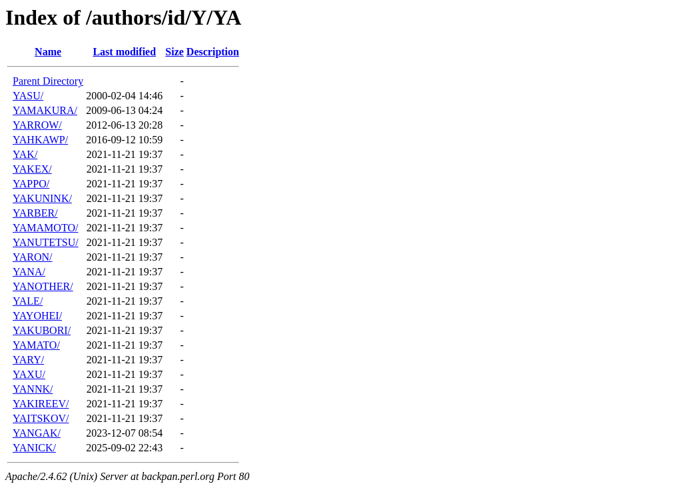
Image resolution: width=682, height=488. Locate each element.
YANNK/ (33, 389)
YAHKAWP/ (40, 139)
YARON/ (33, 257)
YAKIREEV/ (41, 403)
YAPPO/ (31, 183)
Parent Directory (48, 81)
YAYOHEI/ (37, 315)
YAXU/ (29, 374)
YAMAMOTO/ (45, 227)
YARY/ (28, 359)
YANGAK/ (37, 433)
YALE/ (28, 301)
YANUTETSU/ (46, 242)
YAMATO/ (36, 345)
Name (48, 51)
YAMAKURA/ (45, 110)
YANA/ (29, 271)
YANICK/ (34, 447)
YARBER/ (35, 213)
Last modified (124, 51)
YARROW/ (37, 125)
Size (174, 51)
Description (212, 51)
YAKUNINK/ (42, 198)
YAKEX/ (32, 169)
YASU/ (28, 95)
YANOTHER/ (43, 286)
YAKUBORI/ (42, 330)
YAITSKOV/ (41, 418)
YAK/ (25, 154)
